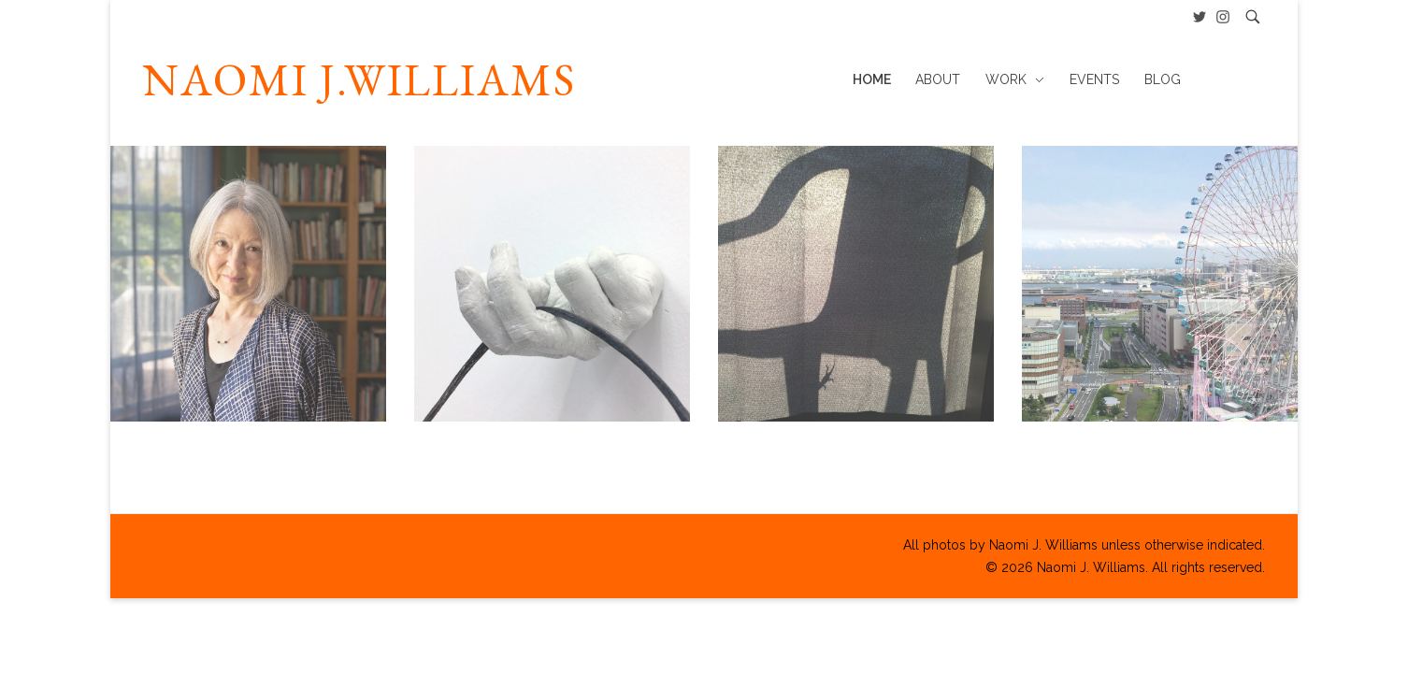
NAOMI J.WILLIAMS (359, 79)
